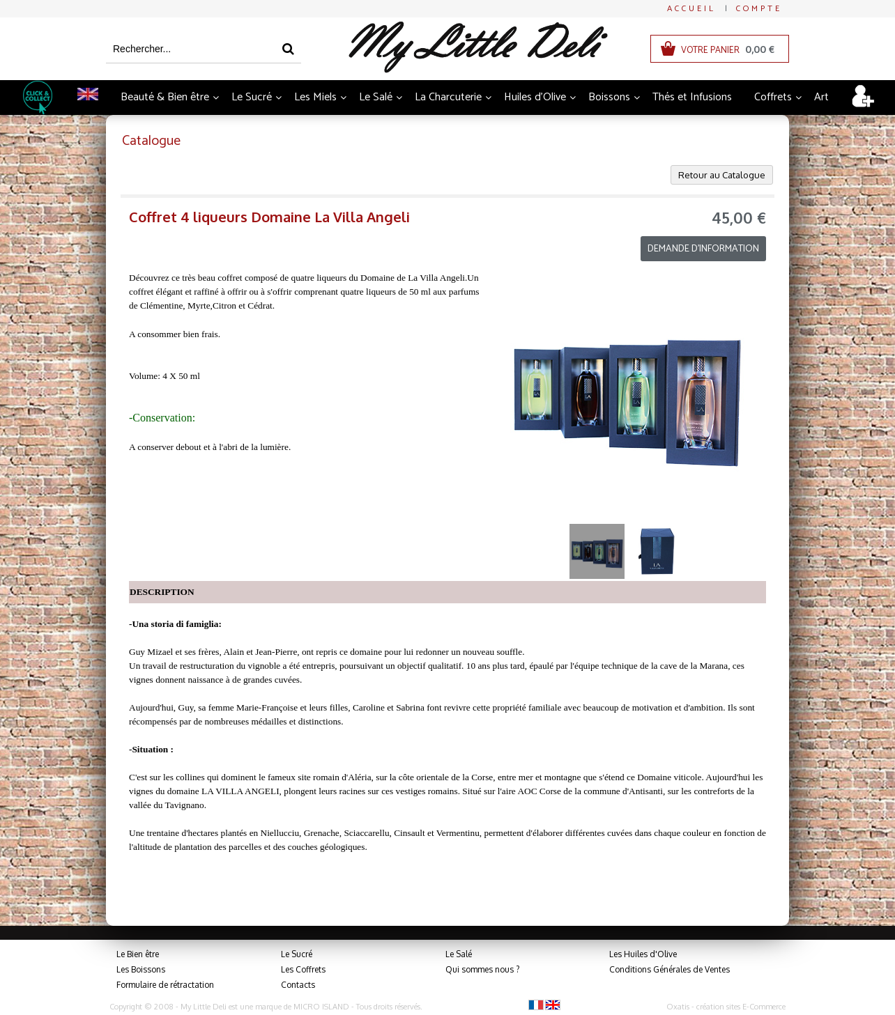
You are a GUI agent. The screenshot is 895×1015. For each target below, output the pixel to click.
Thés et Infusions (692, 97)
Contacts (298, 984)
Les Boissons (140, 969)
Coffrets (773, 97)
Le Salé (375, 97)
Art (821, 97)
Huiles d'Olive (535, 97)
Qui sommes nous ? (482, 969)
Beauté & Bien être (165, 97)
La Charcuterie (448, 97)
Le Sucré (251, 97)
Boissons (609, 97)
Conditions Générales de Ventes (669, 969)
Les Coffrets (303, 969)
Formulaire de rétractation (165, 984)
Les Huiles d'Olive (643, 954)
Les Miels (315, 97)
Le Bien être (137, 954)
